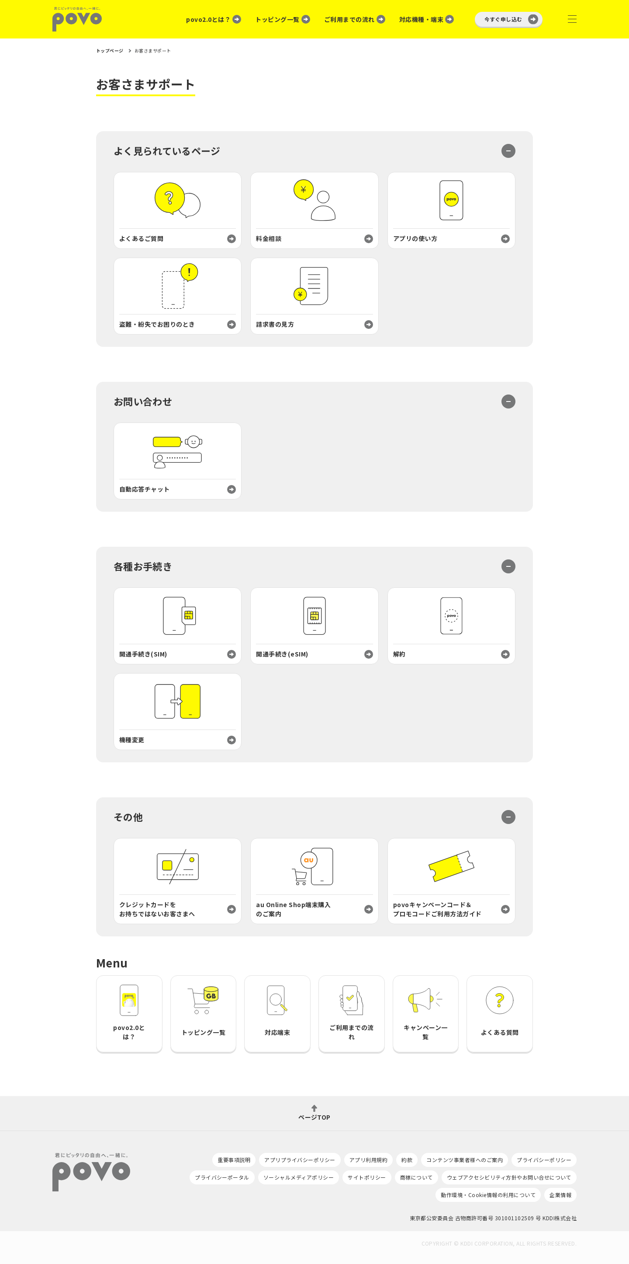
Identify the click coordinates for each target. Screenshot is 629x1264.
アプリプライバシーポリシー (299, 1159)
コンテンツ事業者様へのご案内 (464, 1159)
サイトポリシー (367, 1177)
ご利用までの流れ (349, 19)
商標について (416, 1177)
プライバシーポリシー (544, 1159)
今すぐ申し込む (503, 19)
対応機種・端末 (421, 19)
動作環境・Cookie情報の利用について (488, 1194)
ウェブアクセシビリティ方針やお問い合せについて (509, 1177)
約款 (406, 1159)
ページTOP (314, 1116)
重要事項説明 (234, 1159)
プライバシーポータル (222, 1177)
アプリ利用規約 (368, 1159)
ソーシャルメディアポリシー (298, 1177)
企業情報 (560, 1194)
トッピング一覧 (277, 19)
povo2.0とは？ (208, 19)
